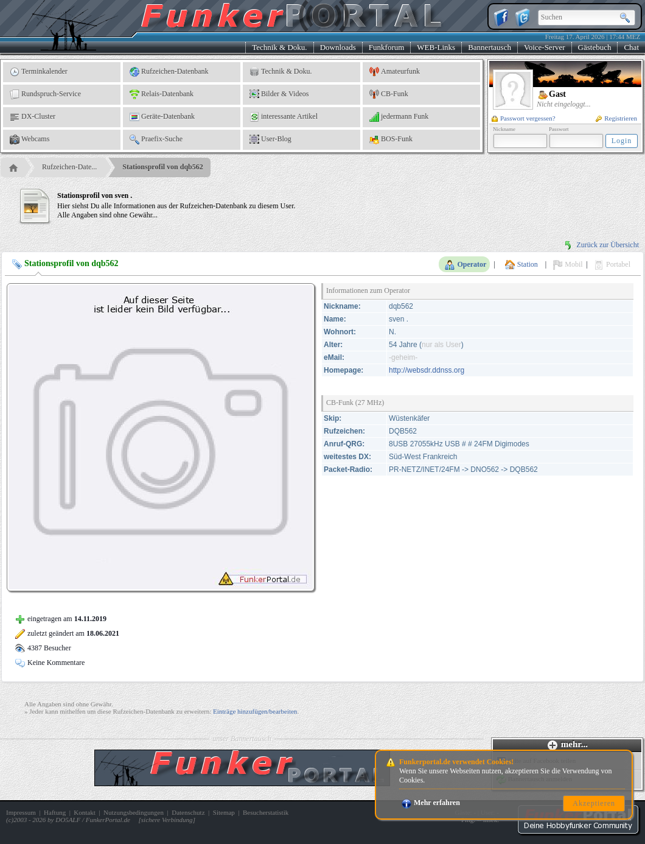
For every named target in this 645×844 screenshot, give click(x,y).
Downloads (338, 47)
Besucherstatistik (265, 812)
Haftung (55, 812)
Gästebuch (595, 47)
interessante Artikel (283, 117)
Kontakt (84, 812)
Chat (631, 47)
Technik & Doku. (279, 47)
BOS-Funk (391, 139)
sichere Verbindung (167, 819)
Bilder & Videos (279, 94)
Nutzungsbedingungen (133, 812)
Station (521, 265)
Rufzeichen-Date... (69, 167)
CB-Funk (388, 94)
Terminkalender (39, 72)
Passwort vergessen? (524, 118)
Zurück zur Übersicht (601, 245)
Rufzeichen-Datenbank (169, 72)
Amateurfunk (394, 72)
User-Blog (270, 139)
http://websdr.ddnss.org (426, 370)
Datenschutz (188, 812)
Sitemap (224, 812)
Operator (465, 265)
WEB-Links (436, 47)
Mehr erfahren (431, 802)
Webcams (29, 139)
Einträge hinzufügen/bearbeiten (255, 711)
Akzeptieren (594, 803)
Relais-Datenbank (162, 94)
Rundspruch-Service (45, 94)
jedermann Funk (398, 117)
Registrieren (616, 118)
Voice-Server (544, 47)
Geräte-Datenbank (162, 117)
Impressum (21, 812)
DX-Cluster (32, 117)
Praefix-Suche (156, 139)
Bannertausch (489, 47)
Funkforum (387, 47)
